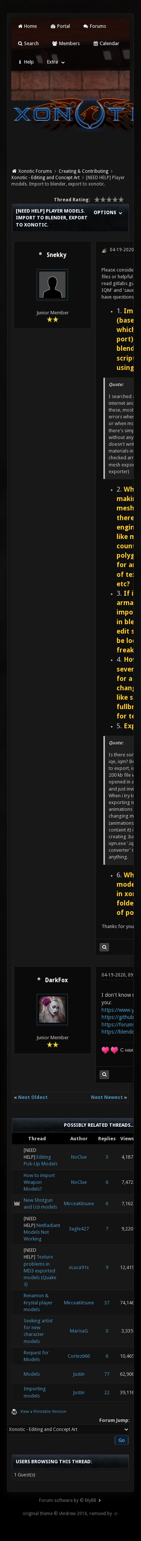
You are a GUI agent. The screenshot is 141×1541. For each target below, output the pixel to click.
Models (32, 1374)
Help (25, 62)
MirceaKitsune (79, 1203)
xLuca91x (79, 1267)
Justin (79, 1374)
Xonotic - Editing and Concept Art (45, 177)
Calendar (106, 43)
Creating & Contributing (83, 171)
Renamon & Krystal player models (38, 1302)
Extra (52, 62)
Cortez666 (79, 1356)
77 (106, 1374)
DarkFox (56, 980)
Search (28, 43)
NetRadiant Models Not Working (42, 1232)
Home (27, 26)
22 (106, 1392)
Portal (60, 26)
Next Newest (107, 1097)
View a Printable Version (43, 1411)
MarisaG (79, 1331)
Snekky (56, 255)
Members (65, 43)
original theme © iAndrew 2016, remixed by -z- (70, 1513)
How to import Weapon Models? (39, 1182)
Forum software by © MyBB (67, 1500)
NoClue (79, 1157)
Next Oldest (33, 1097)
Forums (94, 26)
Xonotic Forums (35, 171)
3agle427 (79, 1229)
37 (106, 1303)
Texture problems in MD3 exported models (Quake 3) (40, 1270)
